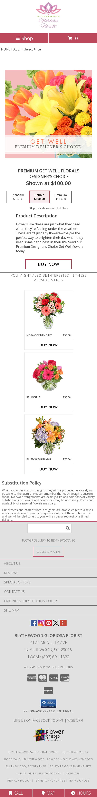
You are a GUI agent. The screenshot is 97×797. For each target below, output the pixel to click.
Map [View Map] (48, 793)
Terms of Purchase (49, 780)
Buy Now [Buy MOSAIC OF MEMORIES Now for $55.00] (48, 345)
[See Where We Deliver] (48, 552)
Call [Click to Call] (16, 793)
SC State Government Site (70, 766)
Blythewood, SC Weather (26, 766)
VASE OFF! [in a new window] (75, 720)
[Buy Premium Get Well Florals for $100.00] (48, 264)
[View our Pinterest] (48, 625)
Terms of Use (79, 780)
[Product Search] (49, 528)
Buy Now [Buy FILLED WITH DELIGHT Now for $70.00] (48, 469)
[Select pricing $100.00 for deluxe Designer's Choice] (39, 197)
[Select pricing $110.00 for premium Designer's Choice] (60, 197)
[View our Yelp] (63, 625)
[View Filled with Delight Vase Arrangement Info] (48, 436)
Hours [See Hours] (81, 793)
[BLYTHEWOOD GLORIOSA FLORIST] (48, 27)
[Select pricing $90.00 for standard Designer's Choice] (18, 197)
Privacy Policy (19, 780)
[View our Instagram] (41, 625)
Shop (24, 38)
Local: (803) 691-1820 (48, 657)
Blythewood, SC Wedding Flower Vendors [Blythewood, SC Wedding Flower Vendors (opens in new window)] (58, 759)
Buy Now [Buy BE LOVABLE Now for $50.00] (48, 407)
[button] (48, 703)
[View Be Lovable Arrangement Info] (48, 374)
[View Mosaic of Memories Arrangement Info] (48, 312)
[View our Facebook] (34, 625)
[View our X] (56, 625)
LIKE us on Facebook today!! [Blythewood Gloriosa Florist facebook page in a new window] (39, 720)
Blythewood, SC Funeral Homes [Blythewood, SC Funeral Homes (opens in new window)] (33, 752)
